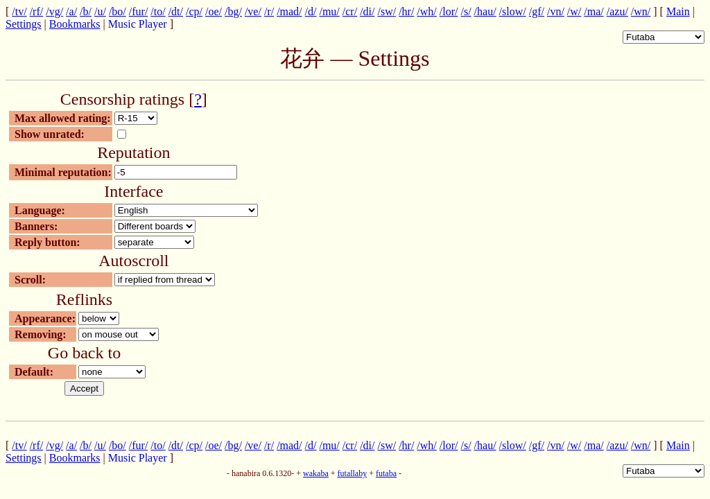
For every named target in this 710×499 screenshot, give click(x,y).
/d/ (311, 11)
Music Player (137, 24)
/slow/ (512, 11)
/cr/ (350, 11)
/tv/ (19, 11)
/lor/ (449, 11)
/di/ (367, 11)
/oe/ (213, 11)
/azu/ (617, 11)
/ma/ (593, 11)
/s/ (465, 11)
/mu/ (329, 11)
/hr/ (406, 11)
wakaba (316, 473)
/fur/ (138, 11)
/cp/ (194, 11)
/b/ (86, 11)
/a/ (71, 11)
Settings (24, 24)
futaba (386, 473)
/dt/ (175, 11)
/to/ (157, 11)
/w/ (574, 11)
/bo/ (117, 11)
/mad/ (289, 11)
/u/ (100, 11)
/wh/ (426, 11)
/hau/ (485, 11)
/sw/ (386, 11)
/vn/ (555, 11)
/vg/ (54, 11)
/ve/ (253, 11)
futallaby (352, 473)
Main (678, 11)
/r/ (269, 11)
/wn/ (640, 11)
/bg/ (233, 11)
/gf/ (536, 11)
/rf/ (37, 11)
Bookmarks (75, 24)
